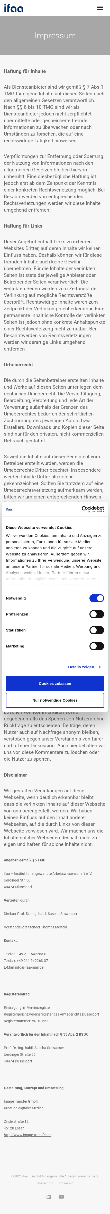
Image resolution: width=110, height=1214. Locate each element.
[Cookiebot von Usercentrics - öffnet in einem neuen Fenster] (81, 509)
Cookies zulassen (55, 683)
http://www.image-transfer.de (27, 1135)
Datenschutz (44, 1183)
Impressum (67, 1183)
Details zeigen (81, 667)
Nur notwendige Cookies (55, 700)
